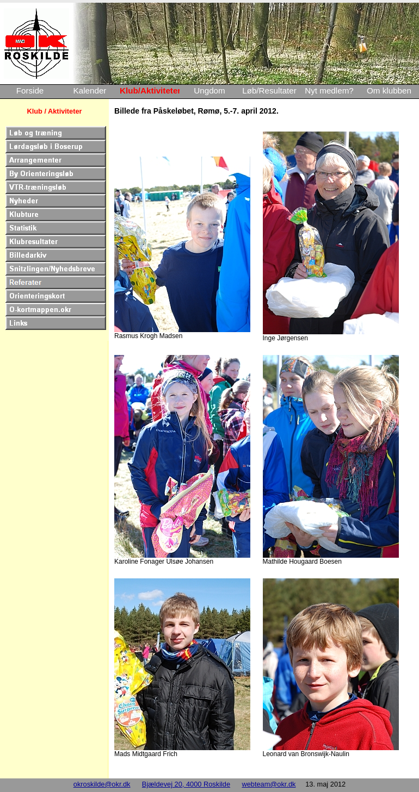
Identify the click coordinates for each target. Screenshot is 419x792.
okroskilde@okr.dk (102, 784)
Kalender (90, 90)
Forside (30, 90)
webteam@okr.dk (268, 784)
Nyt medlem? (329, 90)
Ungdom (209, 90)
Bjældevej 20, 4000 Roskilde (186, 784)
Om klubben (389, 90)
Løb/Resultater (269, 90)
